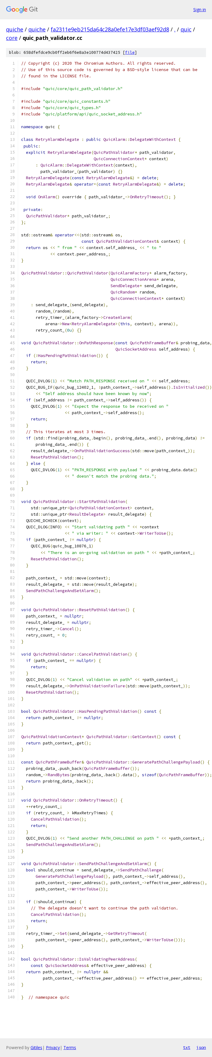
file (130, 52)
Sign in (199, 9)
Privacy (53, 1047)
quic (186, 29)
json (201, 1047)
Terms (69, 1047)
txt (186, 1047)
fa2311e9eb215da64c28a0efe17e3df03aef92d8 (110, 29)
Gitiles (36, 1047)
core (12, 37)
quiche (14, 29)
